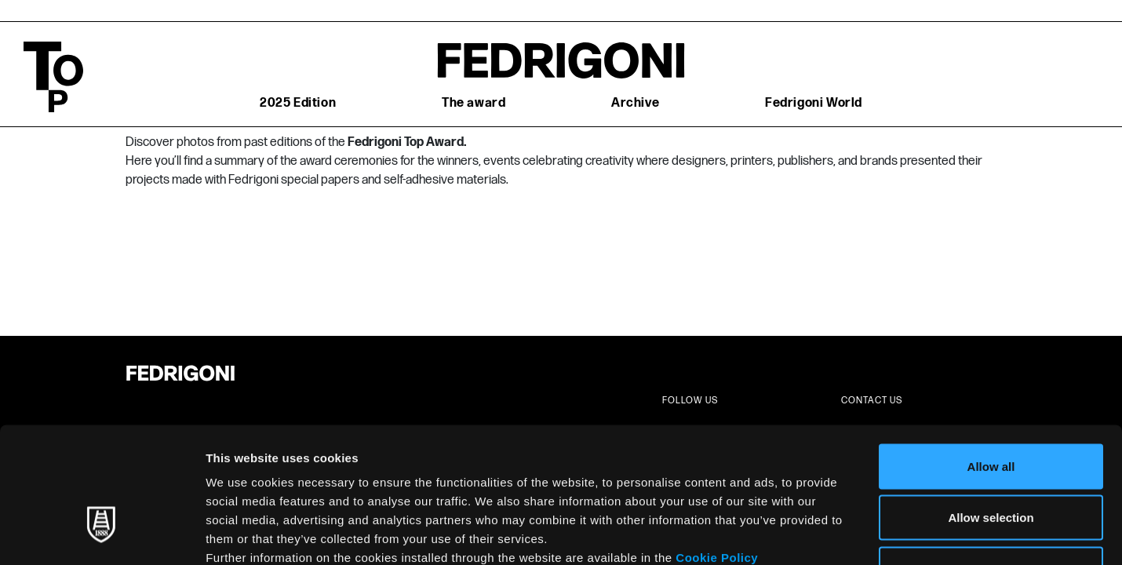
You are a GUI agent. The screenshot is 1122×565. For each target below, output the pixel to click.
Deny (991, 461)
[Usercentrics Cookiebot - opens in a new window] (101, 534)
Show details (823, 534)
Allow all (991, 359)
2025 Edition (298, 103)
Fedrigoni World (813, 103)
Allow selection (990, 410)
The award (473, 103)
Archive (635, 103)
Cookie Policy (717, 450)
